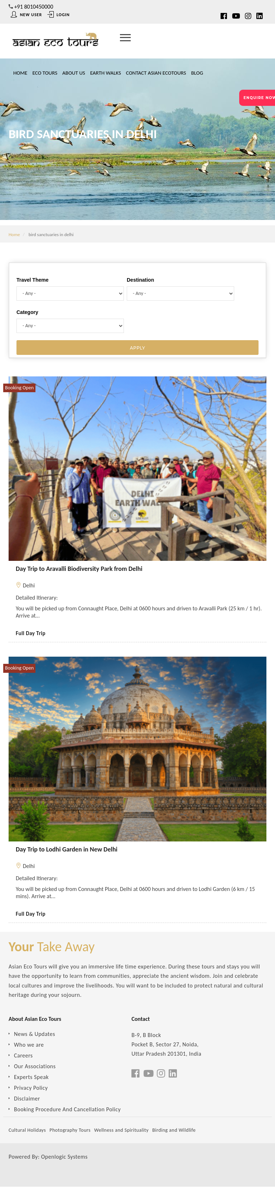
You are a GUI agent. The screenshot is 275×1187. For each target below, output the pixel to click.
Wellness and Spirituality (121, 1130)
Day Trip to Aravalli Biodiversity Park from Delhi (79, 569)
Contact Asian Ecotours (156, 73)
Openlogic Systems (64, 1156)
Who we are (29, 1044)
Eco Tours (44, 73)
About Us (73, 73)
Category (27, 312)
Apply (137, 348)
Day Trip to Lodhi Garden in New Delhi (66, 849)
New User (26, 14)
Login (58, 14)
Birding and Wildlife (174, 1130)
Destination (140, 280)
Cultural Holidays (27, 1130)
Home (20, 73)
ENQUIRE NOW (259, 97)
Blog (197, 73)
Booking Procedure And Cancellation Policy (67, 1109)
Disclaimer (27, 1098)
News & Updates (34, 1034)
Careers (23, 1055)
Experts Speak (31, 1077)
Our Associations (35, 1066)
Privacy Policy (31, 1087)
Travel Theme (32, 280)
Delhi (29, 585)
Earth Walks (105, 73)
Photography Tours (70, 1130)
